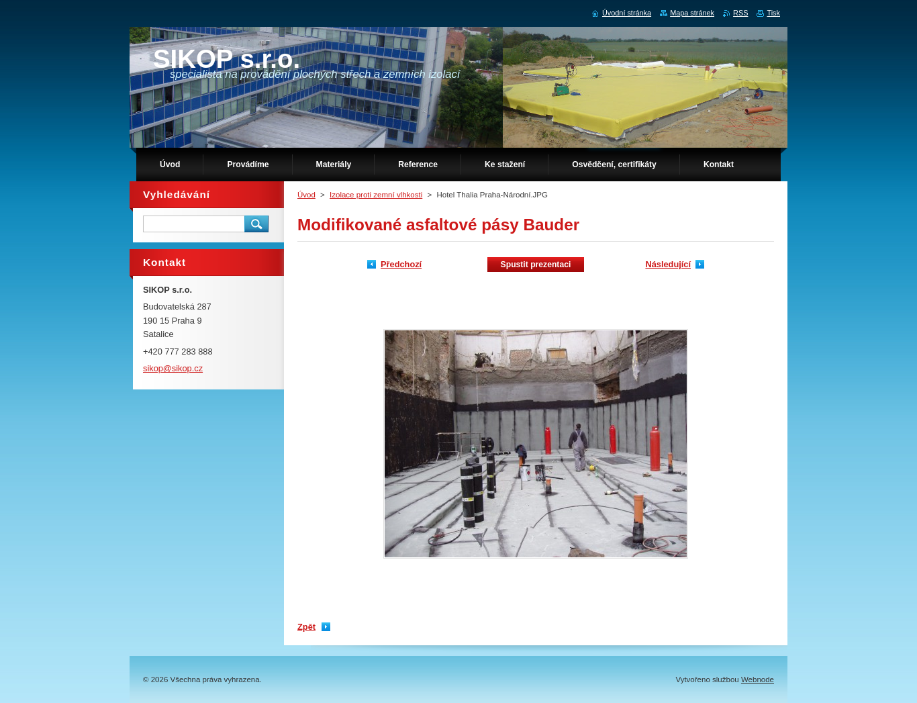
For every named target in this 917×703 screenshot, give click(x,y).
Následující (668, 264)
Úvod (306, 195)
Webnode (757, 679)
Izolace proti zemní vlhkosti (376, 195)
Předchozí (401, 264)
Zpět (306, 627)
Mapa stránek (692, 13)
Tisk (773, 13)
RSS (740, 13)
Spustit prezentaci (536, 264)
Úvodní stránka (626, 13)
